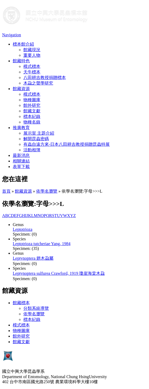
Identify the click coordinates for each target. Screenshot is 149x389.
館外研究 (31, 105)
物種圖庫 (31, 100)
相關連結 (21, 161)
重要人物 (31, 55)
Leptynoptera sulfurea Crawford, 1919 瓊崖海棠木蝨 (59, 273)
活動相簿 (31, 150)
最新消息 (21, 155)
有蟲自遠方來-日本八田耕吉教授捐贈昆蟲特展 (66, 144)
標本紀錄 (31, 116)
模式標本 (31, 66)
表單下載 (21, 166)
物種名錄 (31, 122)
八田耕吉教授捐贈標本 (44, 77)
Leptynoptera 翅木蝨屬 (33, 258)
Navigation (11, 35)
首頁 (6, 191)
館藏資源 (21, 88)
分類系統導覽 (36, 308)
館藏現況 (31, 49)
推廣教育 (21, 127)
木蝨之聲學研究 (38, 83)
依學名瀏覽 (46, 191)
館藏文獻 (31, 111)
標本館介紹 (23, 44)
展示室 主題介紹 (38, 133)
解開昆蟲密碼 (36, 138)
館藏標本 (21, 302)
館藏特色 (21, 61)
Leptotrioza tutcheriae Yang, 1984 (41, 243)
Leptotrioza (22, 229)
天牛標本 (31, 72)
